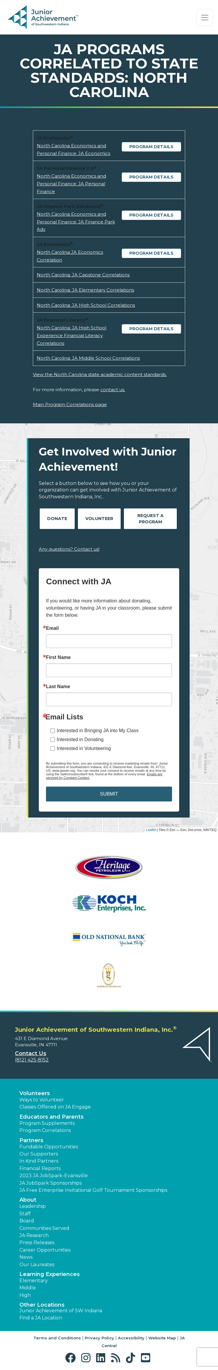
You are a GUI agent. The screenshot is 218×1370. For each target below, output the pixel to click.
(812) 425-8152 (32, 1060)
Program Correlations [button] (45, 1130)
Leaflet (151, 830)
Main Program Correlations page (70, 404)
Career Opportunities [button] (44, 1250)
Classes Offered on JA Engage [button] (55, 1107)
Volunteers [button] (34, 1093)
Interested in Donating (80, 739)
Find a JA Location (40, 1318)
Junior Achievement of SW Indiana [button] (60, 1310)
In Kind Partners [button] (38, 1161)
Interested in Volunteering (84, 748)
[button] (72, 1358)
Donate (57, 518)
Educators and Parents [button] (51, 1117)
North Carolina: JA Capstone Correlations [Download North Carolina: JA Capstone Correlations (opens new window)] (83, 275)
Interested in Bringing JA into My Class (98, 730)
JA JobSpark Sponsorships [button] (50, 1183)
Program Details (151, 146)
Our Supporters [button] (38, 1154)
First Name (58, 657)
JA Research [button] (34, 1235)
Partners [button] (31, 1140)
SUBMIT (109, 793)
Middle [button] (27, 1288)
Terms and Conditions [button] (57, 1337)
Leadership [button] (32, 1206)
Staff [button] (25, 1213)
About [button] (27, 1200)
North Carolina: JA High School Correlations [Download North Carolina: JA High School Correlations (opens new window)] (86, 305)
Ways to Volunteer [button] (41, 1100)
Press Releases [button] (36, 1242)
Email (52, 628)
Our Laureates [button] (36, 1264)
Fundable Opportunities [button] (48, 1147)
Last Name (58, 686)
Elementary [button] (33, 1280)
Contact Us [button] (30, 1053)
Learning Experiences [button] (49, 1274)
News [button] (26, 1257)
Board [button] (26, 1221)
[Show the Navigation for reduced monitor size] (204, 17)
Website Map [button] (162, 1337)
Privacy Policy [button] (99, 1337)
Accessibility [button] (131, 1337)
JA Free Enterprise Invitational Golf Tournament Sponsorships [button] (93, 1190)
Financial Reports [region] (40, 1168)
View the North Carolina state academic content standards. (100, 374)
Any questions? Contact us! (69, 549)
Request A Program (150, 518)
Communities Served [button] (44, 1228)
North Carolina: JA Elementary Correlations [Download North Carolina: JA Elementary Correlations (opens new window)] (85, 290)
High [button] (25, 1295)
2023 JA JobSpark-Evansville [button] (53, 1175)
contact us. (112, 389)
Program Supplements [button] (47, 1123)
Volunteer (99, 518)
